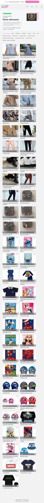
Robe (13, 33)
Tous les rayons (6, 33)
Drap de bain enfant (19, 38)
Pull (38, 33)
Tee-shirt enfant (31, 35)
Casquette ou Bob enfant (8, 38)
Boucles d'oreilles (6, 35)
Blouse (29, 33)
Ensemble (18, 33)
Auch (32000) (5, 17)
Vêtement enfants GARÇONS (9, 40)
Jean (34, 33)
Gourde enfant (29, 38)
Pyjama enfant (22, 35)
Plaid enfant (15, 35)
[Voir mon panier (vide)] (36, 6)
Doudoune (24, 33)
